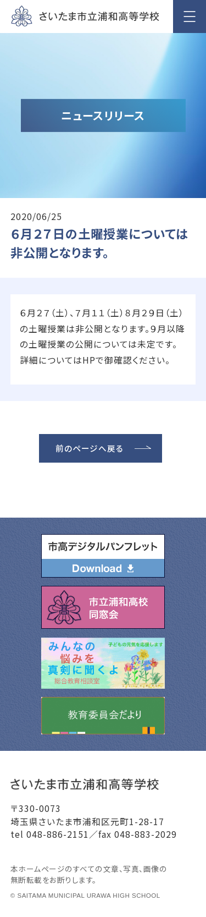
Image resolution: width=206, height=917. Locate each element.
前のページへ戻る (89, 448)
